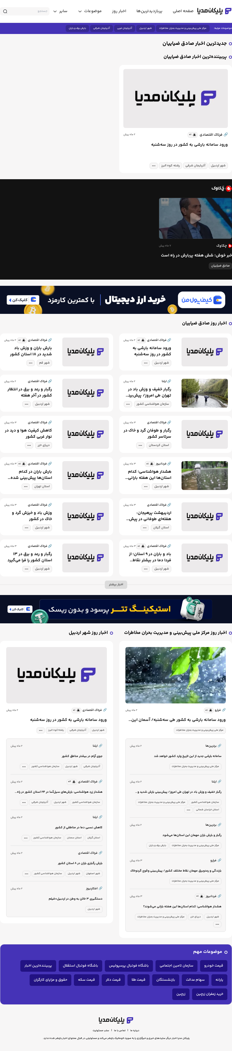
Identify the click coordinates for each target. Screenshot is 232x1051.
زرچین (180, 994)
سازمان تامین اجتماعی (176, 966)
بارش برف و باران (77, 28)
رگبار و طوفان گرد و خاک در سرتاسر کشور (147, 434)
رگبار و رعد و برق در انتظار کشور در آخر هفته (29, 392)
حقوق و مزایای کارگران (50, 980)
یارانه (219, 980)
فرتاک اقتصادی (214, 135)
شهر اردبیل (145, 28)
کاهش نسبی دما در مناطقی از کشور (78, 827)
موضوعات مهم (207, 952)
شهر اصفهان (93, 874)
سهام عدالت (195, 980)
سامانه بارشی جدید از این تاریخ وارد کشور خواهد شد (187, 756)
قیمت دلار (113, 980)
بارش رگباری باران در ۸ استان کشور (80, 863)
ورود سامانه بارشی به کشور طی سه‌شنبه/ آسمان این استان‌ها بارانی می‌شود (178, 720)
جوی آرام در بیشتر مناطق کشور (82, 756)
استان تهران (42, 486)
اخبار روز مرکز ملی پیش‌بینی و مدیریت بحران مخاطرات (175, 633)
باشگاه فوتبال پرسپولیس (129, 966)
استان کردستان (159, 445)
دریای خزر (44, 445)
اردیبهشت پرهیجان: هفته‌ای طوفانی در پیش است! (150, 516)
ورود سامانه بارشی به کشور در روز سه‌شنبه (189, 145)
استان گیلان (161, 527)
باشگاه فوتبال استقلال (80, 966)
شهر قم (44, 362)
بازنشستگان (165, 980)
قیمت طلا (138, 980)
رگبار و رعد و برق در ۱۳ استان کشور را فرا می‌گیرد (29, 557)
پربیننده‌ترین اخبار (38, 966)
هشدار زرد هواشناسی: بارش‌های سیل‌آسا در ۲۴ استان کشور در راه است (59, 792)
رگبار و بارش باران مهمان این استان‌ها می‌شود (191, 835)
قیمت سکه (86, 980)
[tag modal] (154, 166)
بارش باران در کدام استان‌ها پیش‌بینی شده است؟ (31, 475)
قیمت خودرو (213, 966)
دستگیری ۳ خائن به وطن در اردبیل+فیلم (75, 899)
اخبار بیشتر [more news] (116, 584)
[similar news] (192, 135)
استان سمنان (74, 838)
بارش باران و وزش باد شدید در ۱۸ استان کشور (31, 351)
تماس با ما (119, 1031)
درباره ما (134, 1031)
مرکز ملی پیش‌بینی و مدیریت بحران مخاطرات (183, 28)
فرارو (220, 710)
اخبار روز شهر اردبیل (88, 633)
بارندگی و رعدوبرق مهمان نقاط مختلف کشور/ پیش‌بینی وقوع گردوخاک (175, 870)
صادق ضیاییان (220, 265)
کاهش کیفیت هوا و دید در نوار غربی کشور (28, 434)
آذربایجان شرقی (101, 28)
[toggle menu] (90, 11)
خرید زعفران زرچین (209, 994)
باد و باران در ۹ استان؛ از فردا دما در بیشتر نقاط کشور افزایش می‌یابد (150, 557)
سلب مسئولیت (101, 1031)
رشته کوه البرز (170, 165)
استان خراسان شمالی (207, 810)
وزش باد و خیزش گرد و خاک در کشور (32, 516)
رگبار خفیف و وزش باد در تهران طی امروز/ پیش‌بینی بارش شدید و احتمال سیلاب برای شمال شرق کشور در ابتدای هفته (147, 392)
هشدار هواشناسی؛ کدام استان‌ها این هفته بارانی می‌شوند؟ (149, 475)
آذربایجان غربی (124, 28)
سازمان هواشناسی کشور (152, 404)
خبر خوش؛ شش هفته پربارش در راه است (196, 256)
